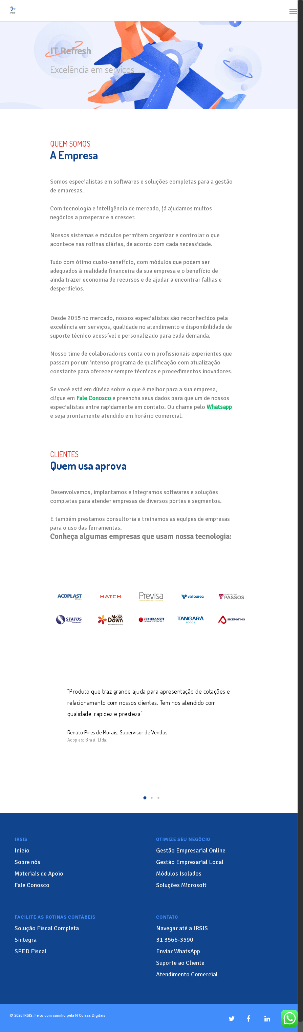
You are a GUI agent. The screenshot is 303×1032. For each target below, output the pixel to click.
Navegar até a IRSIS (182, 928)
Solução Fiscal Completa (47, 928)
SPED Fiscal (30, 951)
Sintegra (26, 939)
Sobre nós (27, 862)
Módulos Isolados (178, 873)
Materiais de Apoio (39, 873)
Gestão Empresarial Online (190, 850)
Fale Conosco (32, 885)
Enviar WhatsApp (178, 951)
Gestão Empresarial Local (189, 862)
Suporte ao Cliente (180, 963)
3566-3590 (174, 939)
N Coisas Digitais (90, 1015)
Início (22, 850)
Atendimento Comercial (187, 974)
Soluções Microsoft (181, 885)
